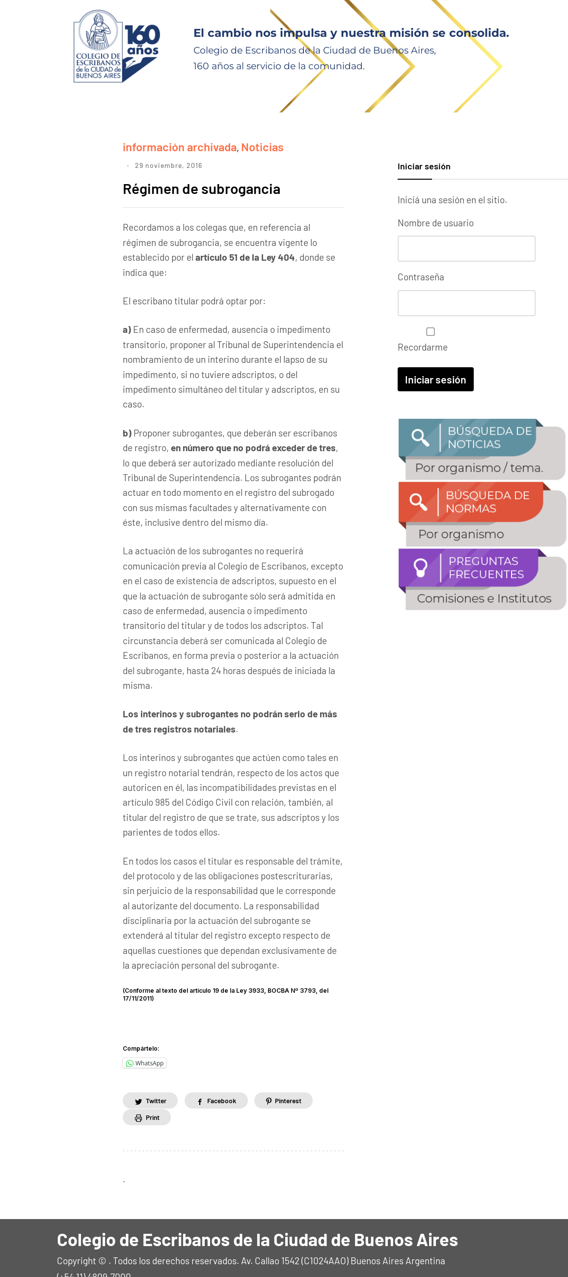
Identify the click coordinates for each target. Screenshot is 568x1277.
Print (153, 1097)
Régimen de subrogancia (218, 167)
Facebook (226, 1081)
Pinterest (295, 1081)
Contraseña (421, 275)
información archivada (169, 144)
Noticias (236, 144)
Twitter (157, 1081)
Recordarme (428, 338)
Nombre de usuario (436, 222)
